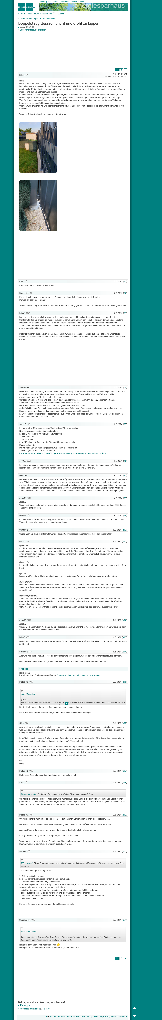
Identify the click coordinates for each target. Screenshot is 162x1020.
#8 (125, 498)
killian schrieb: (27, 863)
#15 (124, 682)
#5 (125, 424)
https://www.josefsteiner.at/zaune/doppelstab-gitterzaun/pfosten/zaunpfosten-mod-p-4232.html (62, 453)
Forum (21, 14)
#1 (125, 281)
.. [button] (66, 704)
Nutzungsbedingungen (105, 1016)
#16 (124, 723)
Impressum (64, 1016)
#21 (124, 920)
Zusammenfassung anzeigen (32, 30)
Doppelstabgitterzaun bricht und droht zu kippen (78, 675)
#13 (124, 637)
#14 (124, 652)
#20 (124, 851)
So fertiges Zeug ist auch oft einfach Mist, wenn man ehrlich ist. (57, 793)
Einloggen (24, 1005)
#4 (125, 387)
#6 (125, 461)
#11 (124, 541)
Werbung (122, 1016)
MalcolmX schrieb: (29, 794)
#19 (124, 815)
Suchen (60, 14)
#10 (124, 530)
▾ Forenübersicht (47, 18)
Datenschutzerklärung (81, 1016)
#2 (125, 293)
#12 (124, 620)
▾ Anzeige (23, 669)
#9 (125, 515)
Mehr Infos (45, 1009)
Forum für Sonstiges (29, 18)
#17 (124, 771)
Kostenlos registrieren (29, 1009)
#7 (125, 475)
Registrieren (46, 14)
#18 (124, 782)
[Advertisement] (73, 50)
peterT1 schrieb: (28, 694)
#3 (125, 313)
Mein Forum (33, 14)
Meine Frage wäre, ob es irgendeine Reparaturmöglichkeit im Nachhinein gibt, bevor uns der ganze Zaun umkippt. (72, 863)
